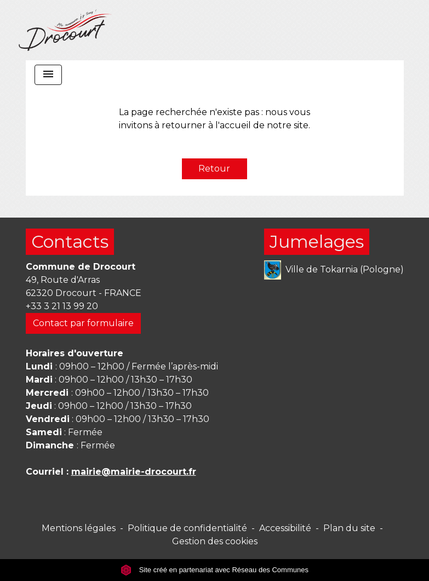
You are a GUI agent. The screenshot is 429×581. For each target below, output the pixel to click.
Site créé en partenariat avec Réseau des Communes (214, 570)
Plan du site (349, 528)
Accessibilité (285, 528)
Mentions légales (79, 528)
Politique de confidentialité (187, 528)
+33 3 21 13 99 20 (62, 306)
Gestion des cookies (215, 541)
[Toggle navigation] (48, 75)
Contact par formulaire (83, 323)
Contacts (69, 241)
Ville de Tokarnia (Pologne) (334, 270)
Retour (214, 168)
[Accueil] (65, 30)
